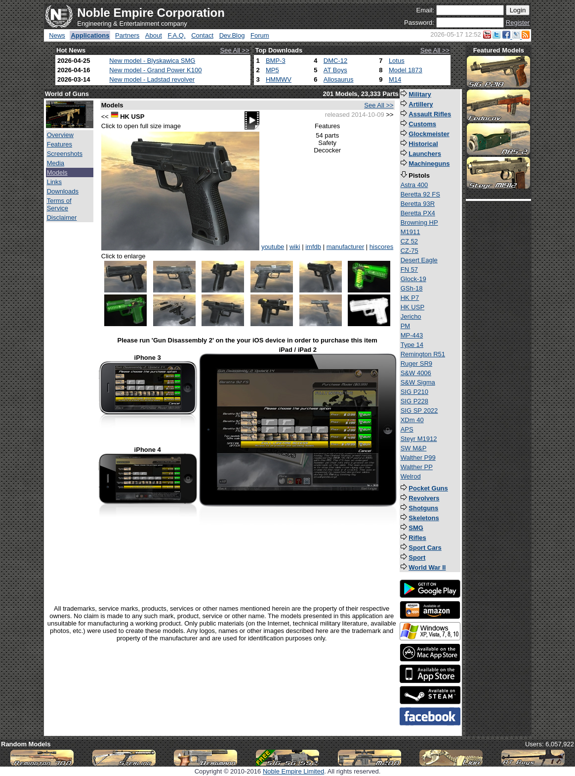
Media (55, 163)
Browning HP (419, 222)
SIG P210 (414, 391)
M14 (395, 79)
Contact (202, 35)
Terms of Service (59, 204)
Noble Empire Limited (293, 771)
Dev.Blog (232, 35)
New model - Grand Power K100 (155, 70)
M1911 (410, 232)
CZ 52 (409, 241)
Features (59, 144)
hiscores (381, 246)
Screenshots (64, 153)
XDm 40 (412, 420)
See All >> (234, 50)
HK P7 (410, 297)
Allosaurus (339, 79)
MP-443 (412, 335)
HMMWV (278, 79)
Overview (60, 135)
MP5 (272, 70)
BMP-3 (276, 60)
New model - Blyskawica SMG (152, 60)
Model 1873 (405, 70)
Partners (127, 35)
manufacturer (346, 246)
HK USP (412, 307)
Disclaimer (62, 217)
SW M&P (414, 448)
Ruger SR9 (416, 363)
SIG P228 (414, 401)
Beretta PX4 (418, 213)
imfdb (313, 246)
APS (407, 429)
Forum (259, 35)
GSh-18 (412, 288)
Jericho (411, 316)
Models (57, 172)
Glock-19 (413, 279)
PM (406, 326)
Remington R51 (423, 354)
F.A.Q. (176, 35)
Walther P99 (418, 457)
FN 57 (409, 269)
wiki (294, 246)
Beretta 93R (418, 203)
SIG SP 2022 (419, 410)
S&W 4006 (416, 373)
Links (54, 182)
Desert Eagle (419, 260)
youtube (272, 246)
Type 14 (412, 344)
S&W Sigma (418, 382)
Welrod (411, 476)
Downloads (63, 191)
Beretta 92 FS (420, 194)
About (153, 35)
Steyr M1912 (419, 438)
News (57, 35)
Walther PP (417, 467)
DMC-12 (335, 60)
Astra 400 (414, 185)
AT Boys (335, 70)
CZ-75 (409, 250)
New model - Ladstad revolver (152, 79)
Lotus (397, 60)
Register (518, 22)
